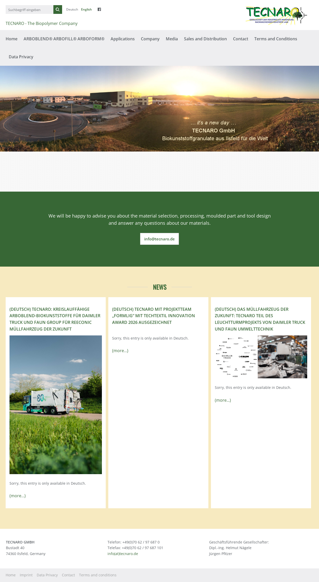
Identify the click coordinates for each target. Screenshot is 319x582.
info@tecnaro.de (159, 238)
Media (172, 39)
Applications (123, 39)
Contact (240, 39)
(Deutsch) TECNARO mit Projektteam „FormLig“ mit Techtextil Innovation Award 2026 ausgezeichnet (153, 315)
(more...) (17, 496)
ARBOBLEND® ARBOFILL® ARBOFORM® (64, 39)
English (86, 9)
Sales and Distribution (205, 39)
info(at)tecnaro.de (123, 553)
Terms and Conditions (275, 39)
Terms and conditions (98, 574)
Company (150, 39)
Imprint (26, 574)
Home (11, 39)
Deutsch (72, 9)
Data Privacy (21, 57)
